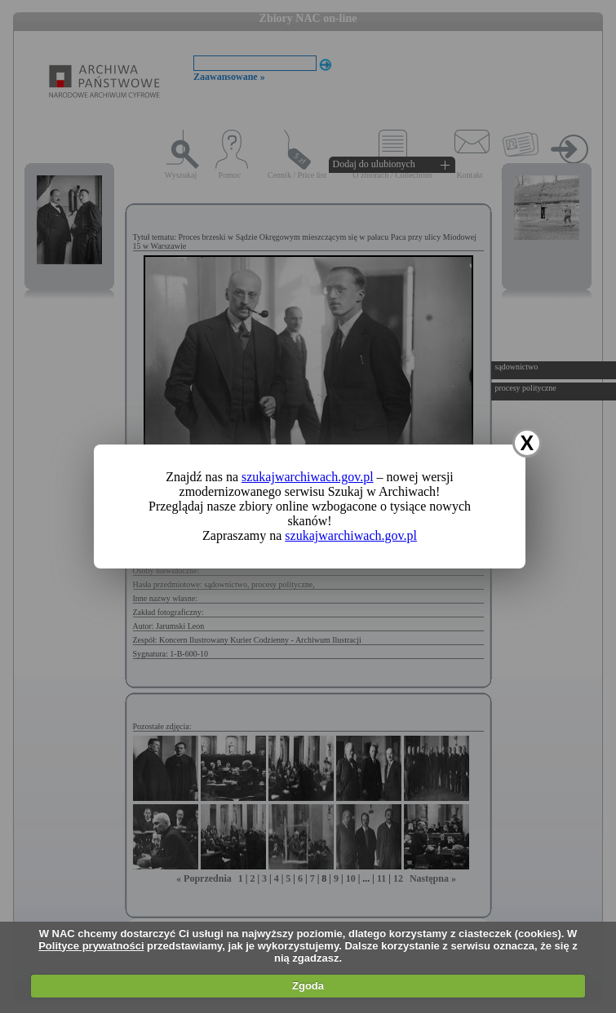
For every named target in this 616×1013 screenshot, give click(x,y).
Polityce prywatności (91, 946)
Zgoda (308, 986)
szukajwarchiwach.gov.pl (308, 477)
